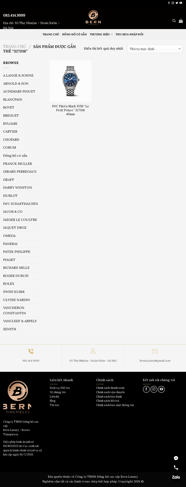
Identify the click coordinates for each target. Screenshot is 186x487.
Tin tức (54, 405)
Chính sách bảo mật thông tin (115, 405)
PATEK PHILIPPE (16, 252)
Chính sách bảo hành (109, 396)
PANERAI (10, 244)
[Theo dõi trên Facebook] (169, 3)
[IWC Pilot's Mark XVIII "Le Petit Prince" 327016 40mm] (70, 81)
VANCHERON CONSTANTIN (14, 310)
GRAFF (8, 179)
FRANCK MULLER (17, 164)
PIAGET (9, 260)
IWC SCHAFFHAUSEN (20, 204)
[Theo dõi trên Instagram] (173, 3)
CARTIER (10, 131)
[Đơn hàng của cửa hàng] (155, 49)
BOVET (8, 107)
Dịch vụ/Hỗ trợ (60, 388)
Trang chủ (14, 46)
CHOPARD (11, 139)
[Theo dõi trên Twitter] (177, 3)
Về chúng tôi (58, 392)
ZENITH (9, 329)
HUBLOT (10, 195)
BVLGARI (10, 123)
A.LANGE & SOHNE (18, 75)
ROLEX (8, 283)
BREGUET (11, 115)
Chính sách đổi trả (107, 401)
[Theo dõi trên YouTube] (181, 3)
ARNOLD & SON (16, 83)
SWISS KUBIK (14, 292)
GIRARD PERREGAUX (19, 171)
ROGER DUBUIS (16, 276)
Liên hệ (54, 396)
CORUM (9, 147)
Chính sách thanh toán (110, 388)
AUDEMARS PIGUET (19, 91)
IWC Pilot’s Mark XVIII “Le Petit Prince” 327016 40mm (70, 110)
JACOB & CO (12, 211)
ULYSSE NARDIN (16, 300)
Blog (53, 401)
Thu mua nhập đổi (129, 34)
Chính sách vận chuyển (110, 392)
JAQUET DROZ (14, 227)
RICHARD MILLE (16, 268)
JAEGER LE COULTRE (20, 220)
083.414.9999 (14, 15)
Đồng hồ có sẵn (74, 34)
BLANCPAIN (12, 99)
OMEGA (9, 236)
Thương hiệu (101, 34)
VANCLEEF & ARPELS (20, 321)
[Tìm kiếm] (174, 21)
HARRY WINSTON (17, 187)
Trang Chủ (51, 34)
